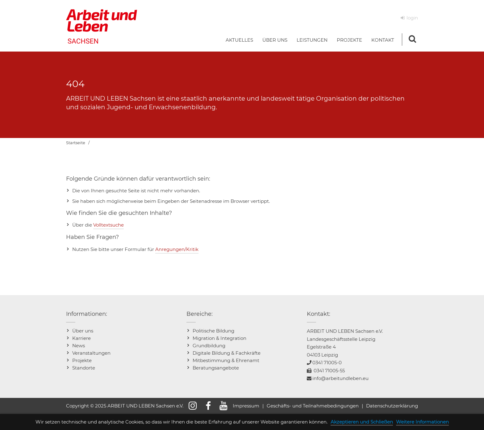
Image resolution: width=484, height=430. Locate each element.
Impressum (246, 406)
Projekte (82, 360)
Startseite (75, 142)
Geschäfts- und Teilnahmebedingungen (313, 406)
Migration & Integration (219, 338)
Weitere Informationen (422, 422)
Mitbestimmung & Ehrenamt (226, 360)
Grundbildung (209, 346)
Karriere (81, 338)
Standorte (83, 368)
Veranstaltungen (91, 353)
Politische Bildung (213, 331)
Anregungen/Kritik (176, 249)
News (78, 346)
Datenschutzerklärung (392, 406)
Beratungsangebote (216, 368)
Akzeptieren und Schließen (362, 422)
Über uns (82, 331)
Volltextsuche (108, 225)
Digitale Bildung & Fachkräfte (227, 353)
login (412, 18)
